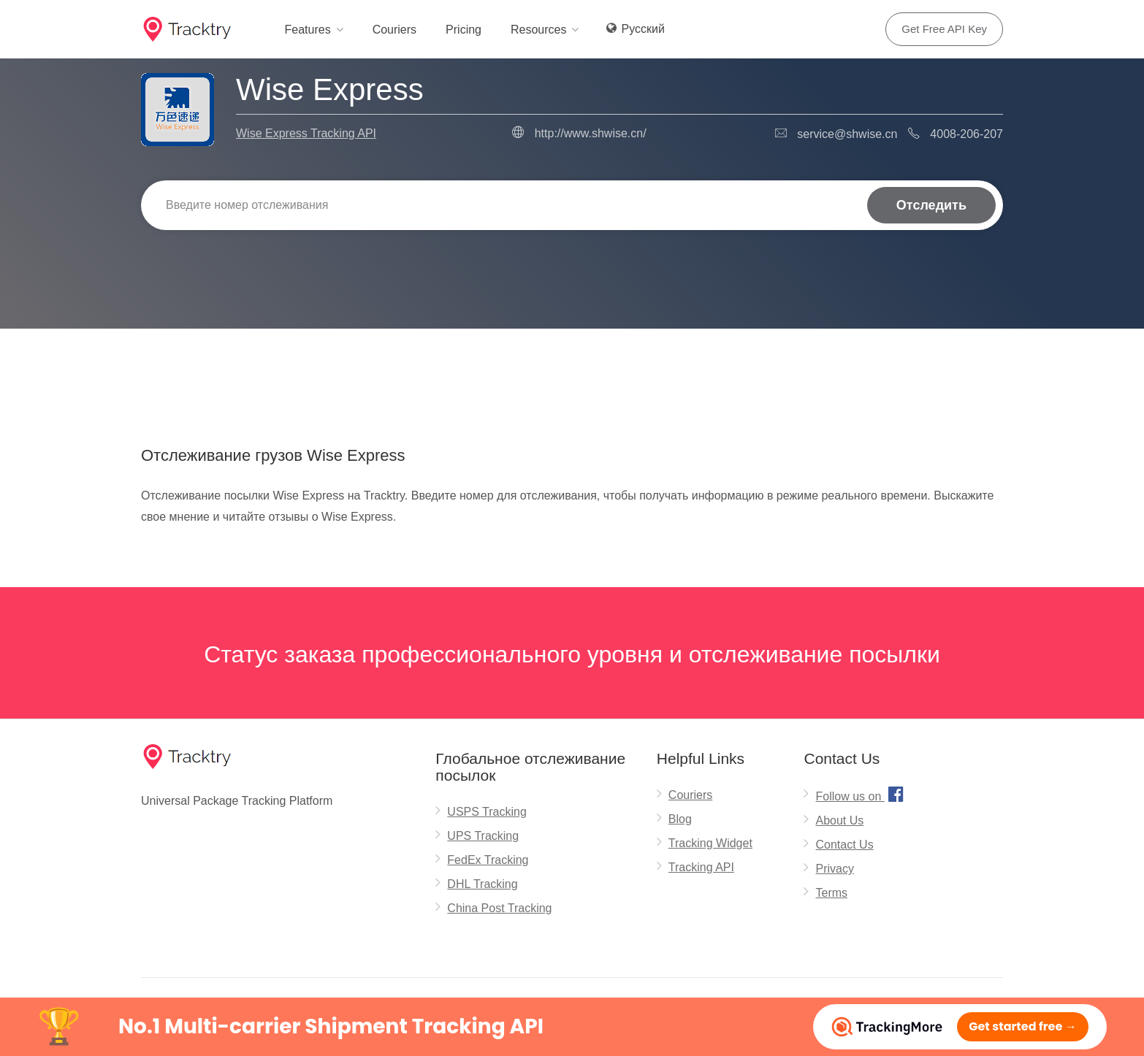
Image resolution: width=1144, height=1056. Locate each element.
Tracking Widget (710, 843)
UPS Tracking (483, 836)
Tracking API (701, 867)
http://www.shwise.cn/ (591, 133)
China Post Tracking (499, 908)
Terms (831, 893)
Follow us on (861, 794)
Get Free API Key (944, 29)
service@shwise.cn (847, 134)
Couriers (394, 29)
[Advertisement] (572, 366)
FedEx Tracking (487, 860)
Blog (680, 819)
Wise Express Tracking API (306, 133)
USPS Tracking (486, 812)
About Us (839, 820)
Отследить (931, 205)
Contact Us (844, 844)
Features (307, 29)
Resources (538, 29)
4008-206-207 (966, 134)
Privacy (834, 868)
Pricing (463, 29)
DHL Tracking (482, 884)
